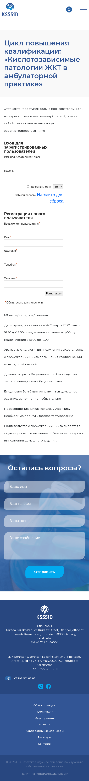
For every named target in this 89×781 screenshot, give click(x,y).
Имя (7, 237)
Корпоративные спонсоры (44, 730)
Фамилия (10, 250)
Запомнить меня (40, 186)
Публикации (44, 711)
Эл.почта (10, 278)
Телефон (10, 264)
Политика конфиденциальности (44, 773)
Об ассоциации (44, 705)
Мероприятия (45, 718)
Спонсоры (44, 626)
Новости (44, 724)
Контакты (44, 743)
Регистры (44, 737)
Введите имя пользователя (22, 223)
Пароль (9, 170)
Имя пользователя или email (22, 157)
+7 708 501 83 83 (24, 678)
